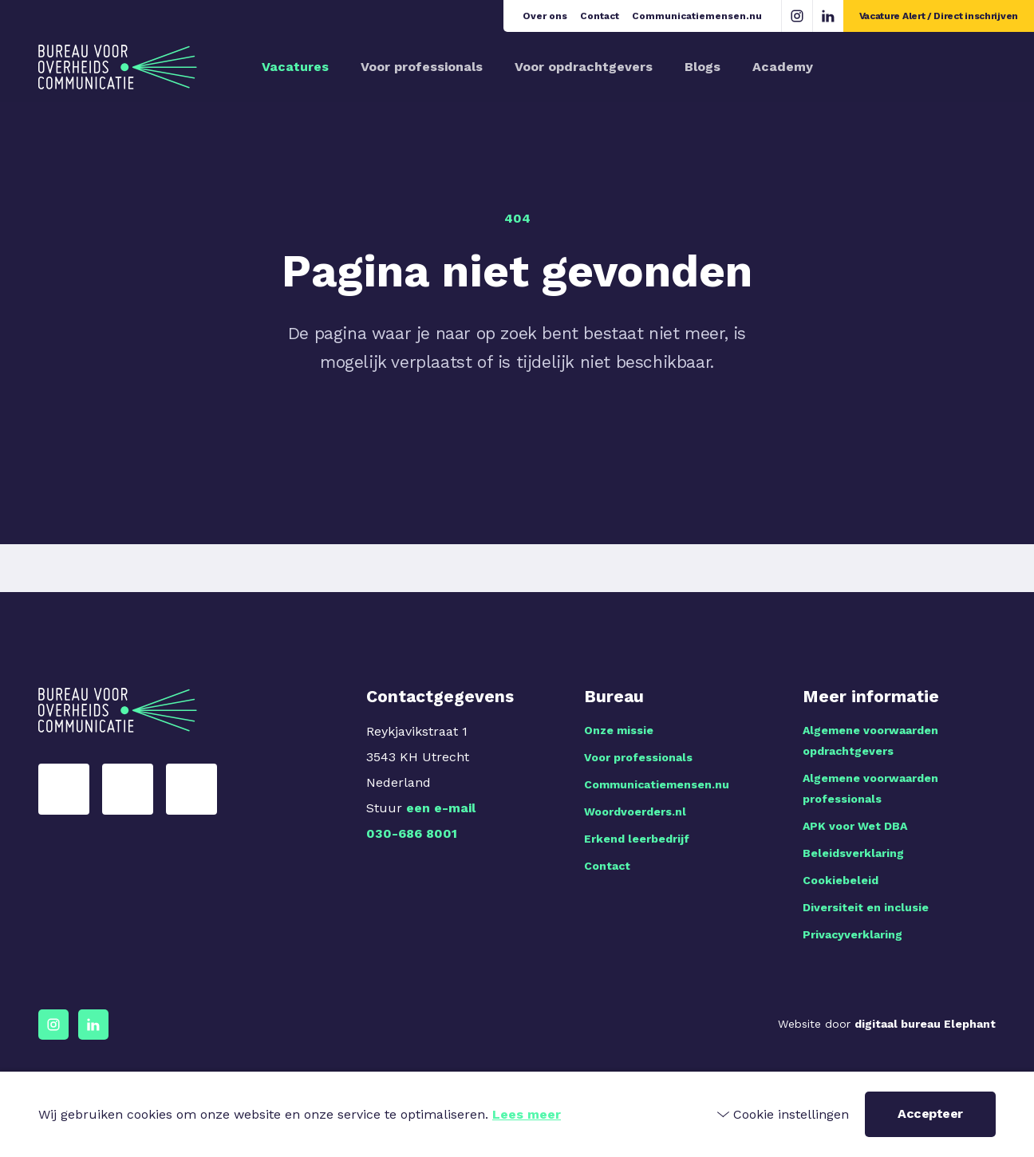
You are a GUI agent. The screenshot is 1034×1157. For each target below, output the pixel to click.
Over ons (545, 16)
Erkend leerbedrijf (636, 838)
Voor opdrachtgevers (584, 66)
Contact (599, 16)
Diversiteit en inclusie (866, 907)
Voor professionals (422, 66)
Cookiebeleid (840, 880)
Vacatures (295, 66)
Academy (782, 66)
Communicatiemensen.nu (697, 16)
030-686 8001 (411, 833)
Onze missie (618, 730)
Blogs (702, 66)
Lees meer (526, 1114)
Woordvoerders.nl (635, 811)
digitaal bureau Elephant (925, 1023)
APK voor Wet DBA (855, 825)
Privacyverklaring (852, 934)
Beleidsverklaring (853, 853)
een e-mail (441, 807)
